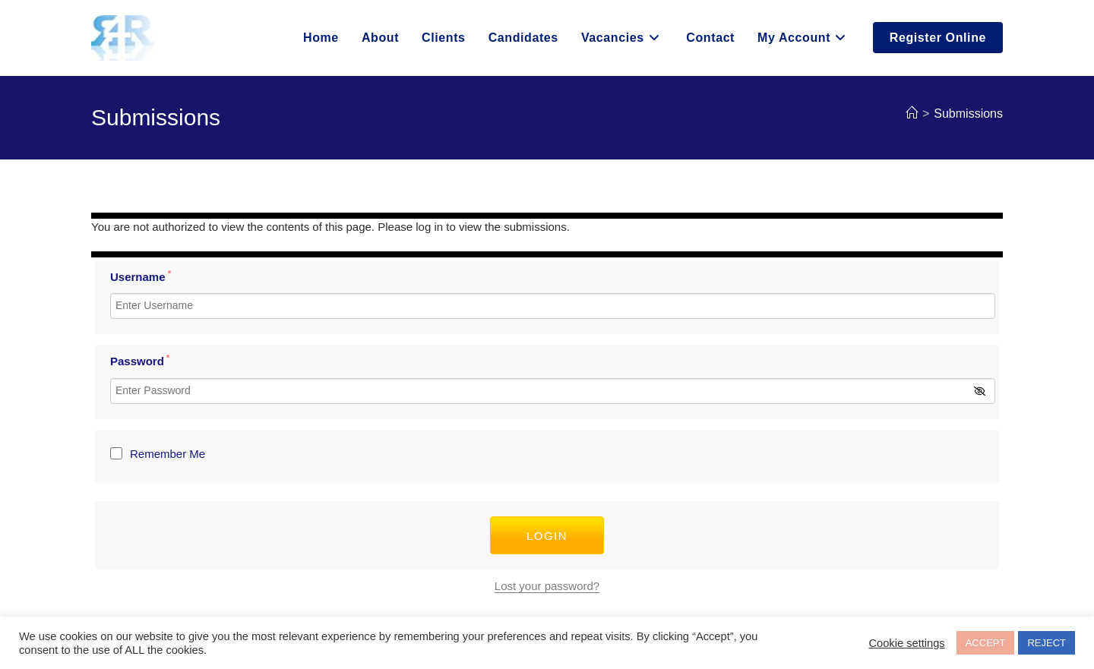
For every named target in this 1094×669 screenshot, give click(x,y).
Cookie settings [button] (906, 643)
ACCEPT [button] (986, 642)
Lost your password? (547, 585)
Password (139, 361)
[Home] (912, 113)
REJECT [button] (1046, 642)
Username (140, 276)
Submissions (968, 113)
